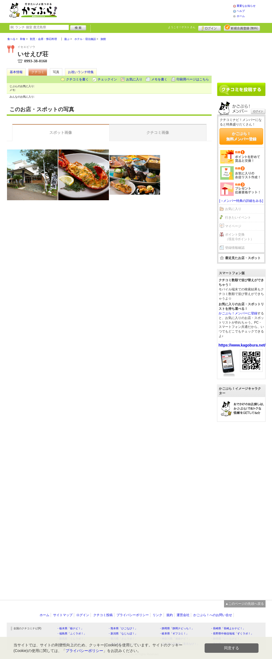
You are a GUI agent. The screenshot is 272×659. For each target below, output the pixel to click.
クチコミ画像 (157, 132)
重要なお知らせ (246, 5)
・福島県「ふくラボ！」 (71, 633)
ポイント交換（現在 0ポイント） (239, 237)
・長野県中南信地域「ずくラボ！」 (231, 633)
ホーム (241, 16)
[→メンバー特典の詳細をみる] (241, 201)
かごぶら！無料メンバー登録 (241, 136)
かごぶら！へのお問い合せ (212, 615)
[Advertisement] (151, 11)
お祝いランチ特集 (81, 72)
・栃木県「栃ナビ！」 (70, 628)
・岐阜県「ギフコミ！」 (174, 633)
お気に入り (134, 79)
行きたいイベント (238, 217)
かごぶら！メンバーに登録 (238, 313)
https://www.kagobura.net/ (242, 345)
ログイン (209, 27)
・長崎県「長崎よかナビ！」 (227, 628)
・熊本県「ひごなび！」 (122, 628)
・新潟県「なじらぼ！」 (122, 633)
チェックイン (107, 79)
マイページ (233, 226)
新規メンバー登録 (242, 27)
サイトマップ (63, 615)
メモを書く (159, 79)
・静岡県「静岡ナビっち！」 (176, 628)
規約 (169, 615)
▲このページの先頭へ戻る (244, 604)
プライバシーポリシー (132, 615)
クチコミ (37, 72)
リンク (157, 615)
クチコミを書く (77, 79)
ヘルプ (241, 10)
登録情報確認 (235, 248)
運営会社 (183, 615)
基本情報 (16, 72)
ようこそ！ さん (182, 27)
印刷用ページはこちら (193, 79)
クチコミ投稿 (103, 615)
